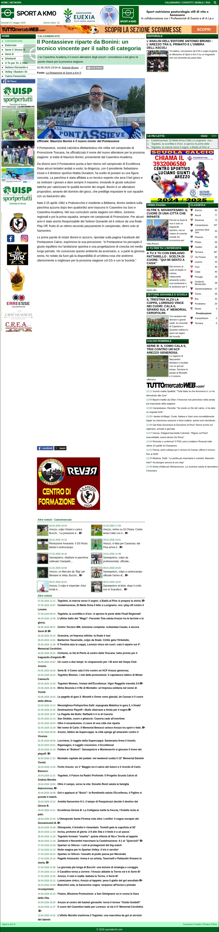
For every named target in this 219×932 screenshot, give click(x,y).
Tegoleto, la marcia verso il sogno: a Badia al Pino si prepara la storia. (99, 600)
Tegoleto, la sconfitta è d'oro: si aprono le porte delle (180, 143)
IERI (214, 136)
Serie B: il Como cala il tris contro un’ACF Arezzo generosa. (93, 670)
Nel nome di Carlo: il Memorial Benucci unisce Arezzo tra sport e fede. (99, 727)
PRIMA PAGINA (156, 205)
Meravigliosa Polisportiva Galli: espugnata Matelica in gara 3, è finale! (99, 705)
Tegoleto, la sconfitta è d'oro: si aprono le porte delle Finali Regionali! (99, 613)
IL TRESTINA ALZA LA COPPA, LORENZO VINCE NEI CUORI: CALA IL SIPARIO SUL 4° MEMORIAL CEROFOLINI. (167, 306)
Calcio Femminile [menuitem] (14, 76)
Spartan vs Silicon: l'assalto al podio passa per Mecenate (92, 854)
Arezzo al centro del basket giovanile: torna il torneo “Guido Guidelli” (99, 902)
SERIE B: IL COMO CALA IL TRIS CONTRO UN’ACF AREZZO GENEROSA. (166, 349)
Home (5, 36)
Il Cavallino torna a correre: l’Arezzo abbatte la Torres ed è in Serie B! (99, 871)
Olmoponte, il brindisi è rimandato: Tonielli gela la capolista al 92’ (97, 827)
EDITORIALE (154, 36)
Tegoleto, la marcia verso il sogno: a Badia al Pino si (180, 147)
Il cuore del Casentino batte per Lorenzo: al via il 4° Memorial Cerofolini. (101, 906)
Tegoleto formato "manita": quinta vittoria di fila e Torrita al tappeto (98, 836)
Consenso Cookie (192, 924)
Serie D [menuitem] (8, 54)
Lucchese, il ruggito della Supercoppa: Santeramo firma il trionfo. (97, 740)
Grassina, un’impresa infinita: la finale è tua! (84, 635)
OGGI (204, 136)
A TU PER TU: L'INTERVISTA (164, 248)
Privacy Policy (210, 924)
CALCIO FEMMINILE (159, 341)
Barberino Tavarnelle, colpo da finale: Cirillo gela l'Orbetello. (94, 640)
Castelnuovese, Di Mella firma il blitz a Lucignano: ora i (181, 140)
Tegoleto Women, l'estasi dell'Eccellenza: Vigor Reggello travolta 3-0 (99, 683)
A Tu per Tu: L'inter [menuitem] (15, 63)
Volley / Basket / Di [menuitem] (14, 71)
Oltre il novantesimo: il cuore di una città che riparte (89, 723)
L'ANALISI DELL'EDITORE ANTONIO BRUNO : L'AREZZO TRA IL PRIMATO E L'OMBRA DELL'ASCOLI (180, 44)
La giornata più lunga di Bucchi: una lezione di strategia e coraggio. (98, 867)
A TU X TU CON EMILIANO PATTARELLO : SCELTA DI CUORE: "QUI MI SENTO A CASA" (166, 258)
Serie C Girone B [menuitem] (13, 49)
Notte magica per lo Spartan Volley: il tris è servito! (88, 849)
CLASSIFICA (198, 205)
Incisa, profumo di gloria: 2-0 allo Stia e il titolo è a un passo (93, 831)
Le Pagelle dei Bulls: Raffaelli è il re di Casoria (85, 714)
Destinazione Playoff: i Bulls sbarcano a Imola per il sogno (93, 709)
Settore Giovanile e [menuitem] (15, 67)
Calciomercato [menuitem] (12, 40)
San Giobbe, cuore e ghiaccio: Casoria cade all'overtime (91, 718)
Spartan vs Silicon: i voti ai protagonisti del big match (90, 845)
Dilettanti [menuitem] (9, 58)
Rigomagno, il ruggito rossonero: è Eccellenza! (86, 745)
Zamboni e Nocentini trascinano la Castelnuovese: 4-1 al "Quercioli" (98, 840)
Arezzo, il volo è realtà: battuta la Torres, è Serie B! (88, 876)
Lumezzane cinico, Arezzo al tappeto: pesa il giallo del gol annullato (98, 880)
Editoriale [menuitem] (9, 45)
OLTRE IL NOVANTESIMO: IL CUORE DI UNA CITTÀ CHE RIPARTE (167, 213)
